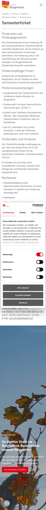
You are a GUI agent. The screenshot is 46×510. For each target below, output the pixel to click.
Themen (15, 14)
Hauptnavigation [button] (41, 4)
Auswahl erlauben (23, 295)
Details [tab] (23, 212)
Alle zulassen (23, 288)
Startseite (5, 14)
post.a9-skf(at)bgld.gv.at (21, 318)
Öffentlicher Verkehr (9, 17)
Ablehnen (23, 303)
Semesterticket (25, 17)
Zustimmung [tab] (8, 212)
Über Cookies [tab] (37, 212)
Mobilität (24, 14)
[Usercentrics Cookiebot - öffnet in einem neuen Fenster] (32, 205)
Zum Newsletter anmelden (15, 470)
